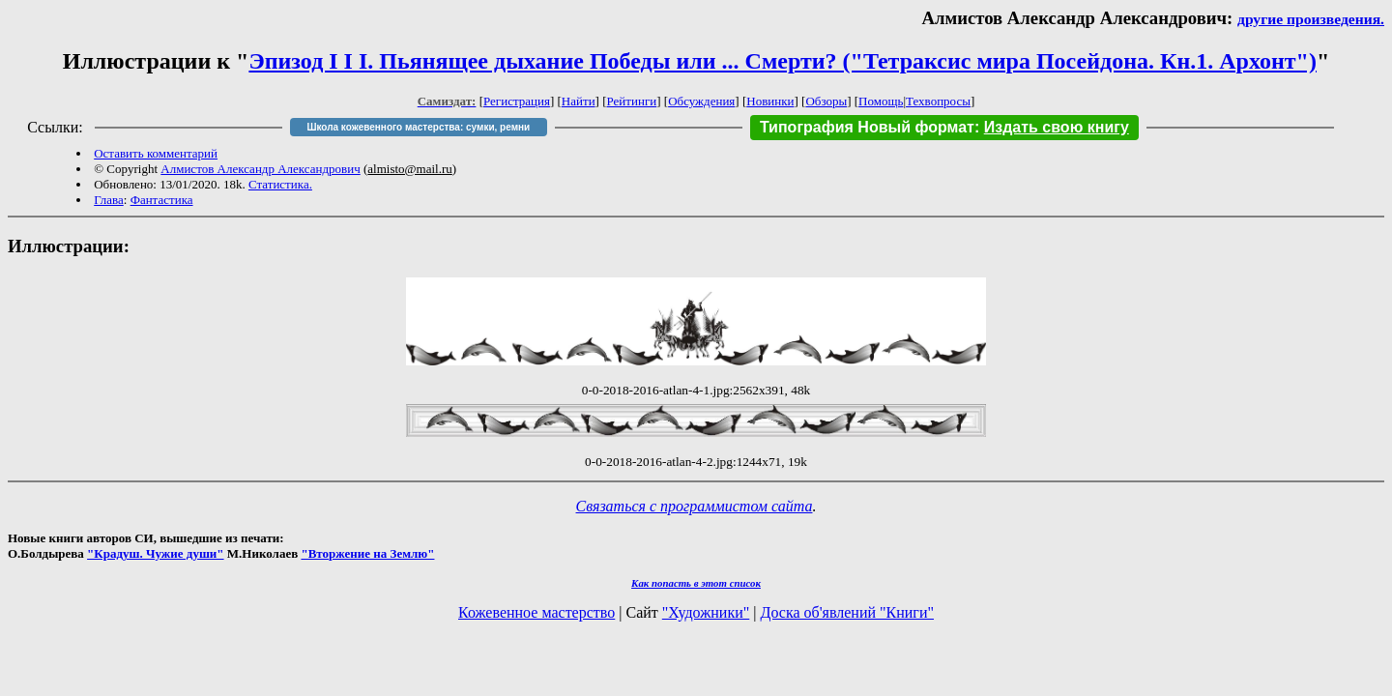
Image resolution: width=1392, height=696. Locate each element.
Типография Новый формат (867, 127)
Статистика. (280, 184)
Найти (578, 101)
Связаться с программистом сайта (694, 506)
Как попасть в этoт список (696, 583)
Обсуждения (701, 101)
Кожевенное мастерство (536, 612)
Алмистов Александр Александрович (260, 168)
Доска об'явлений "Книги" (847, 612)
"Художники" (705, 612)
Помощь (880, 101)
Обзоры (826, 101)
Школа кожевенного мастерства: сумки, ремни (418, 127)
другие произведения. (1310, 19)
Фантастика (161, 199)
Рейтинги (632, 101)
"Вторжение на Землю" (367, 553)
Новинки (770, 101)
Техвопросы (938, 101)
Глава (109, 199)
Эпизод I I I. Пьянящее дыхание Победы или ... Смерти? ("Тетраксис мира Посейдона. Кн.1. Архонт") (782, 60)
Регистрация (516, 101)
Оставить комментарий (156, 153)
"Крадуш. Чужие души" (155, 553)
